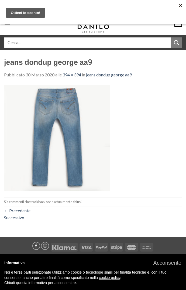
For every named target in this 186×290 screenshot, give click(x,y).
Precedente (17, 210)
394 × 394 (72, 74)
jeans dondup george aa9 (109, 74)
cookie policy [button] (109, 277)
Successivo (16, 217)
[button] (167, 263)
